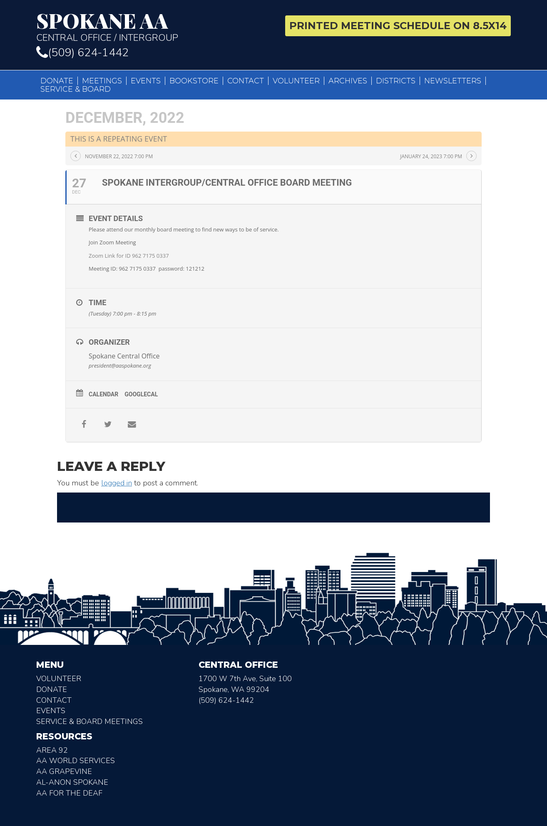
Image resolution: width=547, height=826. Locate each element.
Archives (347, 81)
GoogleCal (141, 394)
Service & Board (75, 89)
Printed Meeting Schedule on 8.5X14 (398, 26)
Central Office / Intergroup (151, 26)
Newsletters (452, 81)
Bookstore (194, 81)
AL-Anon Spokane (72, 782)
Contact (245, 81)
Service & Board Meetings (89, 721)
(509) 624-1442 (82, 52)
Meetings (102, 81)
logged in (116, 483)
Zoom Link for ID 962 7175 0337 (129, 255)
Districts (395, 81)
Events (146, 81)
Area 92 (52, 750)
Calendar (103, 394)
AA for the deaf (69, 793)
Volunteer (296, 81)
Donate (56, 81)
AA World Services (75, 761)
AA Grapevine (64, 771)
